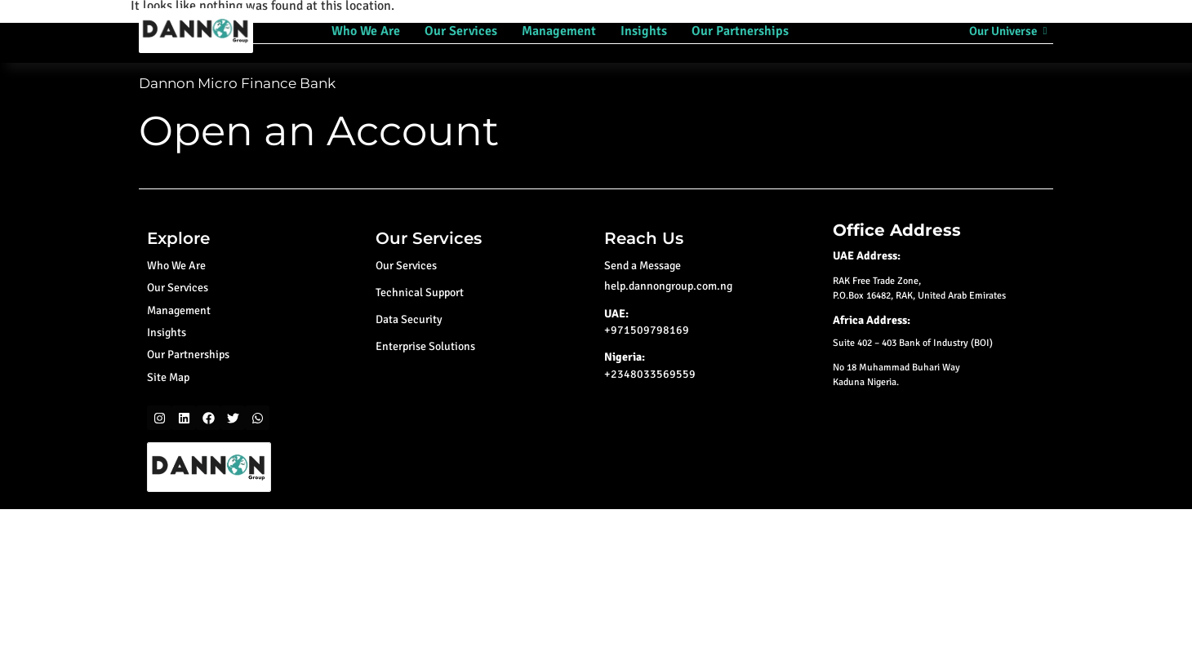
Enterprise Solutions (425, 346)
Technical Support (420, 292)
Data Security (409, 319)
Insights (643, 31)
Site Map (168, 377)
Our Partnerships (740, 31)
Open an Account (319, 131)
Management (559, 31)
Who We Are (365, 31)
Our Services (461, 31)
